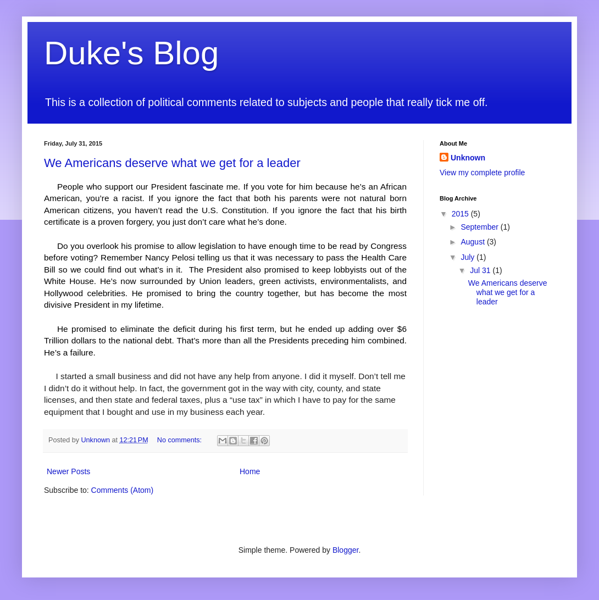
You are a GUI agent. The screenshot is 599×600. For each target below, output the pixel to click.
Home (250, 471)
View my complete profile (482, 172)
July (468, 257)
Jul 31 (481, 270)
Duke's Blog (131, 53)
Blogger (345, 550)
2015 (461, 213)
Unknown (468, 157)
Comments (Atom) (122, 490)
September (480, 227)
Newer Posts (68, 471)
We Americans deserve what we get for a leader (172, 163)
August (473, 241)
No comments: (180, 440)
